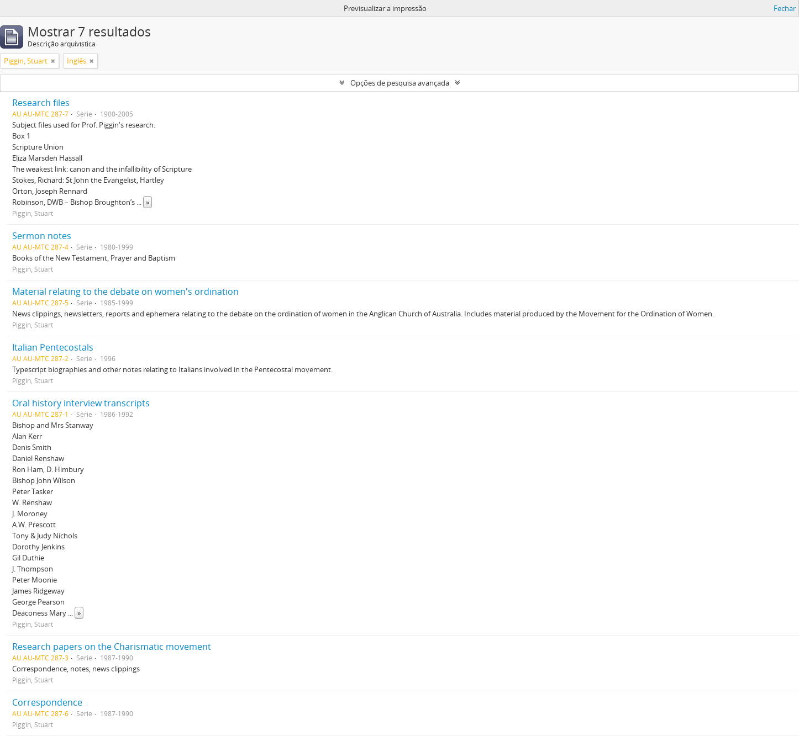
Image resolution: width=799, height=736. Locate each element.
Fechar (785, 8)
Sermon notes (41, 236)
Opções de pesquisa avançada (399, 83)
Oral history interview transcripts (81, 403)
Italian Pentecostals (52, 347)
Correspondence (47, 702)
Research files (41, 103)
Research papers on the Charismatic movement (111, 646)
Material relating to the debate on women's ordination (125, 291)
